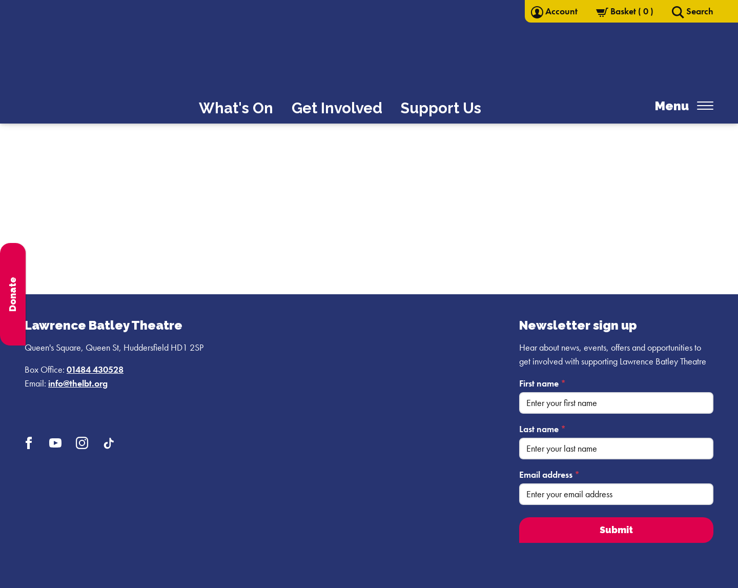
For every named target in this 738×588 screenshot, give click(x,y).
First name (542, 383)
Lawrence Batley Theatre (103, 325)
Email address (549, 474)
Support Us (441, 108)
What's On (236, 108)
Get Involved (337, 108)
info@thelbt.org (78, 383)
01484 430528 (95, 369)
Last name (542, 429)
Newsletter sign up (578, 325)
